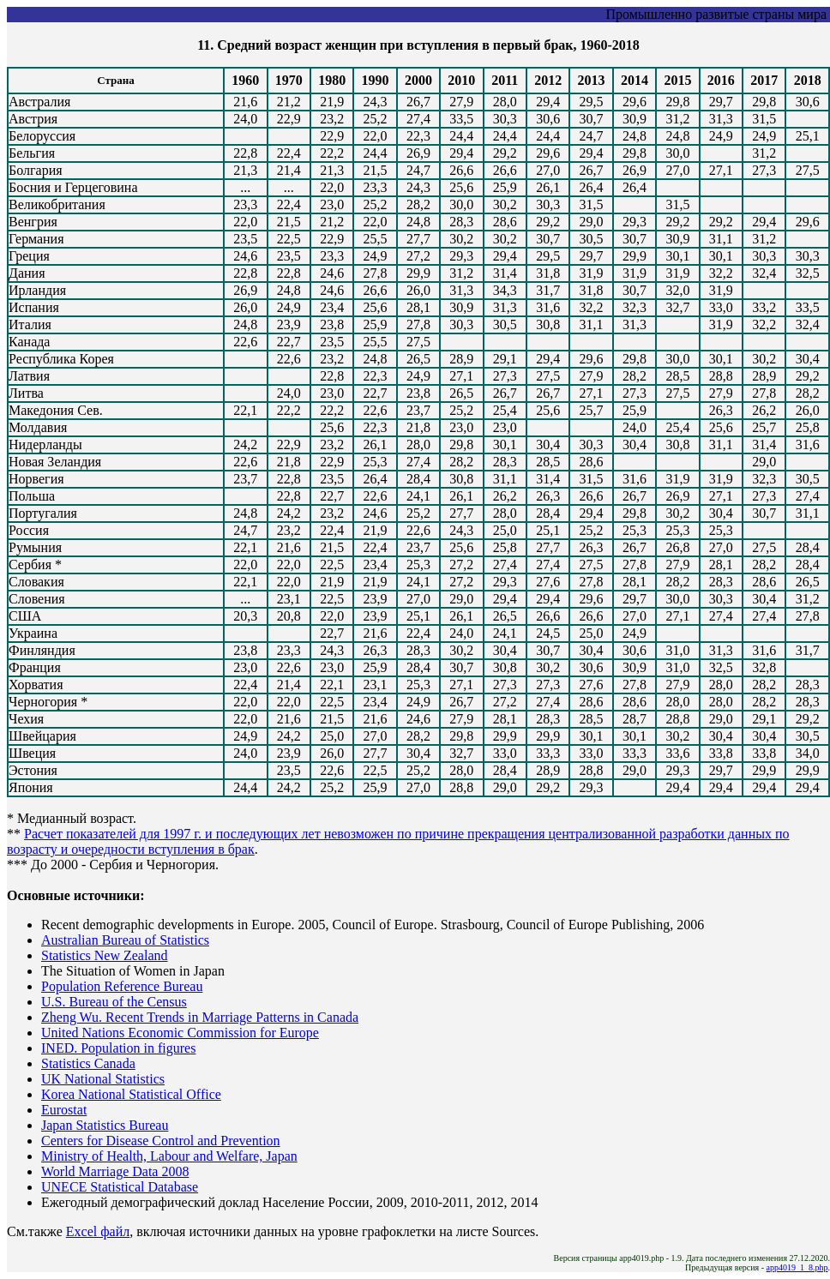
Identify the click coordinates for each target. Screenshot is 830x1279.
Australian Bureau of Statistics (125, 940)
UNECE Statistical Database (119, 1187)
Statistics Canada (88, 1063)
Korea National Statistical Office (131, 1094)
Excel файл (97, 1231)
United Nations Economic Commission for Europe (180, 1032)
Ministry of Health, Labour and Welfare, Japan (169, 1156)
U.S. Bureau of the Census (114, 1001)
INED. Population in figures (118, 1048)
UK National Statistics (103, 1079)
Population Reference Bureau (121, 986)
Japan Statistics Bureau (104, 1125)
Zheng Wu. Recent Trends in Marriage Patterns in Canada (199, 1017)
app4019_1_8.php (797, 1267)
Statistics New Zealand (104, 955)
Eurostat (64, 1109)
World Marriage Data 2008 (115, 1171)
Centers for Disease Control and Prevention (160, 1140)
